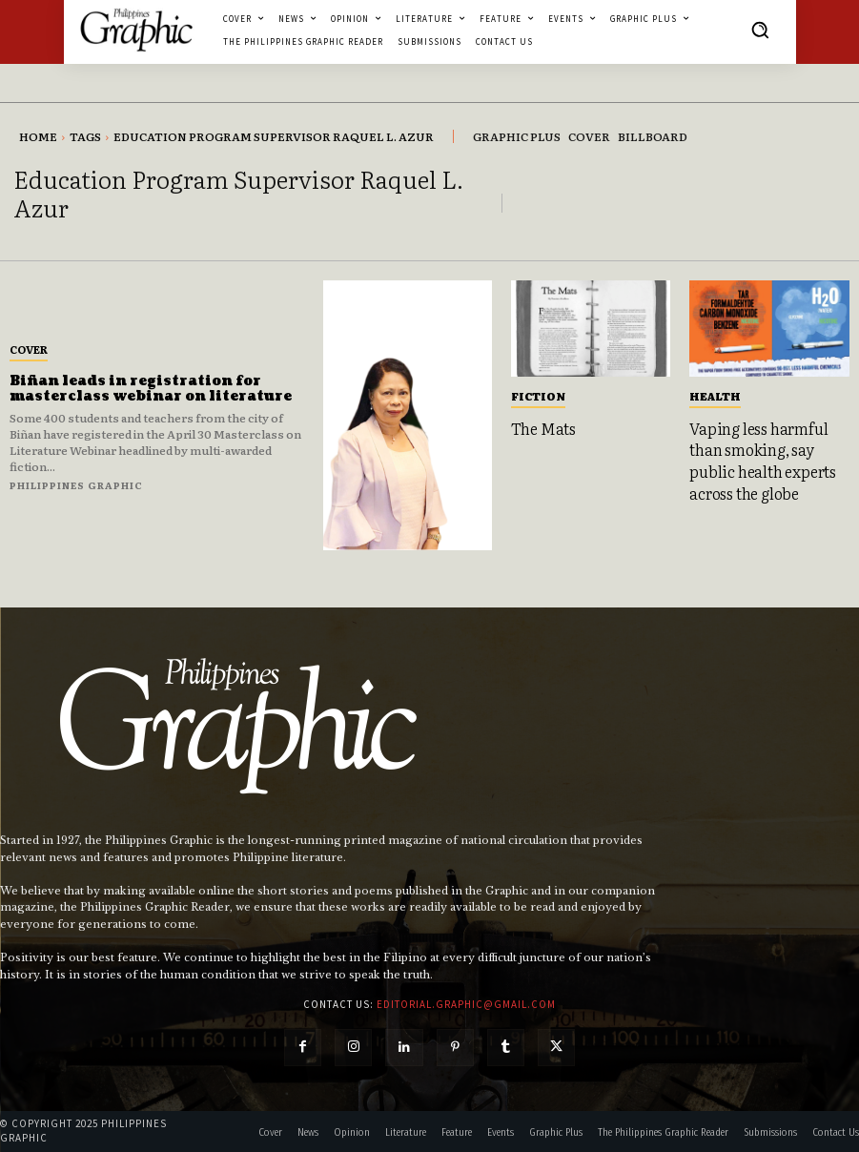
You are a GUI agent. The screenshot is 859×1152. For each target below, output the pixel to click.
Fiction (538, 395)
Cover (29, 349)
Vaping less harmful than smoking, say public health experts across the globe (762, 460)
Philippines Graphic (76, 485)
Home (38, 136)
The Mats (543, 428)
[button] (760, 29)
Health (715, 395)
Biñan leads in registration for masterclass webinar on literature (151, 389)
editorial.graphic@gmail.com (466, 1004)
